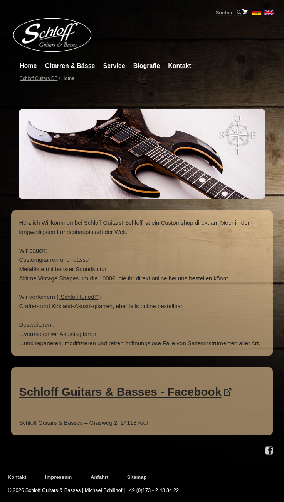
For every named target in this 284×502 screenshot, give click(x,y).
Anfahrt (99, 477)
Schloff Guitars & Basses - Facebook (120, 391)
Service (114, 66)
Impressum (58, 477)
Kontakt (179, 66)
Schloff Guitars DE (38, 78)
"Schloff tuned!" (78, 296)
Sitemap (137, 477)
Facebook (269, 450)
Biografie (146, 66)
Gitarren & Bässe (70, 66)
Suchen (238, 12)
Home (28, 66)
